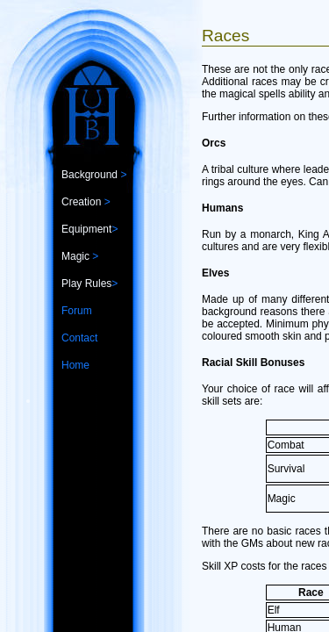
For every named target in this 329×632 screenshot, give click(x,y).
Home (75, 365)
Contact (79, 338)
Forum (76, 311)
